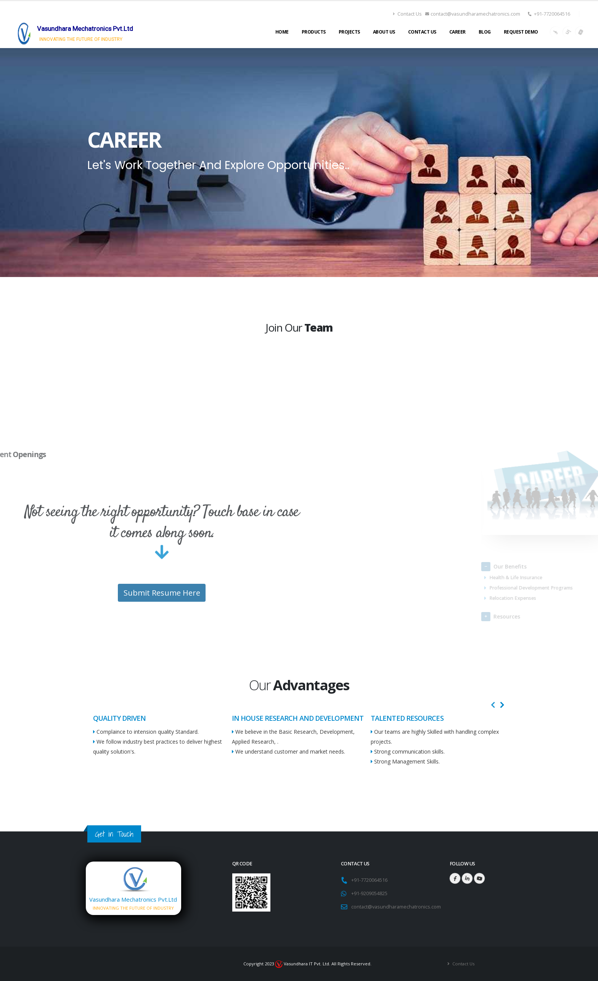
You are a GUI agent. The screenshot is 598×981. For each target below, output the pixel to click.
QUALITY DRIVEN (119, 718)
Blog (485, 32)
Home (282, 32)
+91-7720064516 (552, 14)
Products (314, 32)
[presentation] (493, 705)
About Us (384, 32)
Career (457, 32)
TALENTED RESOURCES (407, 718)
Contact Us (407, 14)
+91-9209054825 (369, 893)
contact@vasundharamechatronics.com (473, 14)
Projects (349, 32)
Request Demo (521, 32)
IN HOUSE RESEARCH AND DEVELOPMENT (297, 718)
